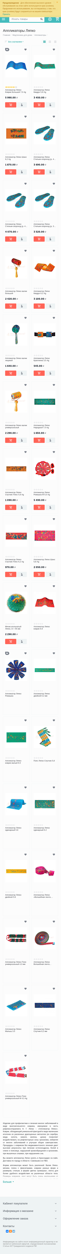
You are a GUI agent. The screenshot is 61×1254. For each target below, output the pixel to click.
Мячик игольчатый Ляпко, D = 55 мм (13, 627)
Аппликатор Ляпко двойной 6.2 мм (42, 695)
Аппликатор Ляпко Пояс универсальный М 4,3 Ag (16, 1097)
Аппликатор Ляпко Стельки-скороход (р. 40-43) (45, 158)
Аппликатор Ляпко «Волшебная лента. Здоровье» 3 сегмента (44, 896)
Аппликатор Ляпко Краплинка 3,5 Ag (42, 359)
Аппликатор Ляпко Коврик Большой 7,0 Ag (15, 91)
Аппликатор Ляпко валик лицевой (16, 359)
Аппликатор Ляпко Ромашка (13, 695)
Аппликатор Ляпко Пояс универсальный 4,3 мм (15, 963)
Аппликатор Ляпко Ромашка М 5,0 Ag (42, 493)
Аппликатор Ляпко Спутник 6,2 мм (42, 1030)
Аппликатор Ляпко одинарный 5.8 (13, 829)
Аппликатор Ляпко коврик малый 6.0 (13, 762)
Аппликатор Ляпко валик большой (16, 292)
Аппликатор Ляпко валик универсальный (16, 426)
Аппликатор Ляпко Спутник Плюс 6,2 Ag (14, 560)
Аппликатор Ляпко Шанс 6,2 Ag (16, 158)
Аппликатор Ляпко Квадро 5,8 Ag (42, 91)
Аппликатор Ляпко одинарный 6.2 (42, 829)
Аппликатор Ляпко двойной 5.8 (13, 896)
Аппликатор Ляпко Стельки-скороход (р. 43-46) (16, 225)
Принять (6, 14)
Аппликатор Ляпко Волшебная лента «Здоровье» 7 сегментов (45, 963)
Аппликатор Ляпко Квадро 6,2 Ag (42, 292)
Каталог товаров (3, 19)
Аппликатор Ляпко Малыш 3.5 (13, 1030)
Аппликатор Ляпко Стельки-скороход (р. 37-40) (45, 225)
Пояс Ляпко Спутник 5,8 (44, 761)
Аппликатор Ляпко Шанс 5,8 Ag (44, 560)
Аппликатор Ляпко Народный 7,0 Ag (42, 426)
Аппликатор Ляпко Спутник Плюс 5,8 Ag (14, 493)
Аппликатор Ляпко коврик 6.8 (42, 627)
